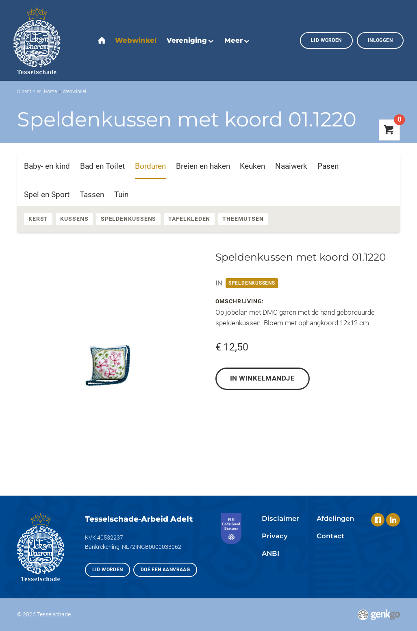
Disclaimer (280, 518)
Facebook (377, 520)
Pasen (328, 166)
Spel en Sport (47, 194)
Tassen (92, 194)
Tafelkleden (189, 218)
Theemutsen (242, 218)
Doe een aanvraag (165, 569)
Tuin (121, 194)
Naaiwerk (291, 166)
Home (50, 91)
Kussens (74, 218)
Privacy (275, 536)
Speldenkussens (128, 218)
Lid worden (326, 40)
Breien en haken (203, 166)
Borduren (150, 166)
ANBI (270, 553)
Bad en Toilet (102, 166)
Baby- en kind (47, 166)
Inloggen (380, 40)
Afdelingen (335, 518)
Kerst (38, 218)
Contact (330, 536)
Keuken (252, 166)
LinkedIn (393, 520)
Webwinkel (74, 91)
